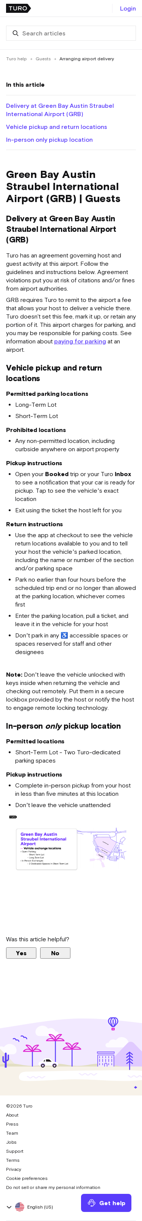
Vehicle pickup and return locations (56, 126)
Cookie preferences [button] (27, 1178)
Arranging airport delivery (86, 58)
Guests (43, 58)
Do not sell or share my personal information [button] (53, 1187)
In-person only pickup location (49, 139)
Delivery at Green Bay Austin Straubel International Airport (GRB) (60, 109)
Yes (21, 953)
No (55, 953)
